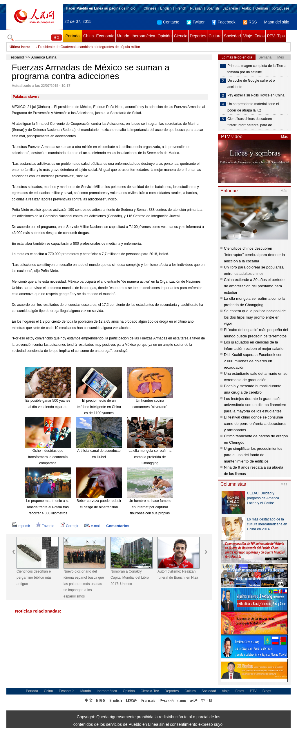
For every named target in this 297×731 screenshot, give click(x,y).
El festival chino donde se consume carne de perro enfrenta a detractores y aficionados (255, 423)
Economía (105, 36)
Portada (72, 36)
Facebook (223, 22)
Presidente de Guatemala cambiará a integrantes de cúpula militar (89, 47)
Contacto (168, 22)
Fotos (259, 36)
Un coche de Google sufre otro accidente (251, 83)
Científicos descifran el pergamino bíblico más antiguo (34, 577)
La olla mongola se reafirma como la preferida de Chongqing (149, 457)
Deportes (198, 36)
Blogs (266, 691)
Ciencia (180, 36)
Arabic (246, 8)
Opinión (164, 36)
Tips (281, 36)
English (165, 8)
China (88, 36)
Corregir (69, 526)
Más (284, 137)
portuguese (280, 8)
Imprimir (21, 526)
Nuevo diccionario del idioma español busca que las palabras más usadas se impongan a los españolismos (84, 583)
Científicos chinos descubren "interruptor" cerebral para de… (251, 122)
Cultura (215, 36)
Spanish (213, 8)
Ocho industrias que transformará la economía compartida (48, 457)
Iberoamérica (143, 36)
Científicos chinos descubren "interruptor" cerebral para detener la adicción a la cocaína (254, 254)
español (17, 57)
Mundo (123, 36)
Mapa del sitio (276, 22)
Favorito (45, 526)
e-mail (92, 526)
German (261, 8)
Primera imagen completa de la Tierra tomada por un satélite (256, 69)
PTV (271, 36)
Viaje (247, 36)
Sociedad (232, 36)
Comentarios (117, 526)
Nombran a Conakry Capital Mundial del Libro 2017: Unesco (130, 577)
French (180, 8)
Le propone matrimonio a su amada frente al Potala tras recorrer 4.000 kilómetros (47, 507)
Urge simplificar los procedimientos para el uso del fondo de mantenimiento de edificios (253, 454)
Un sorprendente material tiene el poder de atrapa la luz (253, 107)
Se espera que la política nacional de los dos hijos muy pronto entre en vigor (255, 317)
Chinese (150, 8)
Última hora (19, 47)
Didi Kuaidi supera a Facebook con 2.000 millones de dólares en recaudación (253, 360)
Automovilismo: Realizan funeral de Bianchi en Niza (177, 574)
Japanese (230, 8)
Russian (196, 8)
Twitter (195, 22)
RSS (250, 22)
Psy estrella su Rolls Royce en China (256, 95)
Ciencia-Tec (150, 691)
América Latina (44, 57)
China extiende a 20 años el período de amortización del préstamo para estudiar (254, 285)
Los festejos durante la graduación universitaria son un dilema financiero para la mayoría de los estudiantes (255, 404)
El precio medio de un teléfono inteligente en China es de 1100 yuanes (99, 407)
